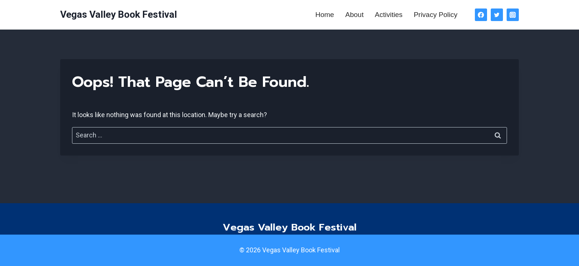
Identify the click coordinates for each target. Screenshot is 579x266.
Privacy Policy (435, 14)
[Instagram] (513, 14)
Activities (388, 14)
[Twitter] (497, 14)
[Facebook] (481, 14)
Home (324, 14)
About (354, 14)
